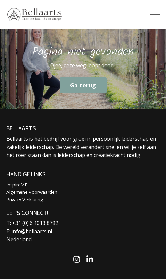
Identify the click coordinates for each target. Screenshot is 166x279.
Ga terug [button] (83, 85)
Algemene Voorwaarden (31, 192)
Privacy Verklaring (24, 199)
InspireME (16, 185)
